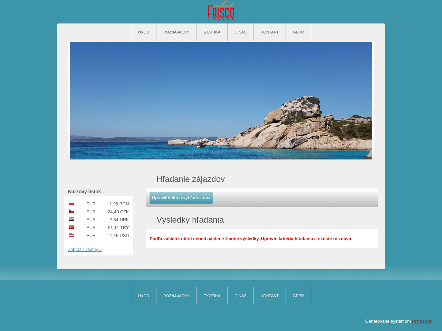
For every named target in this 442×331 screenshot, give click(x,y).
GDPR (298, 32)
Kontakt (270, 32)
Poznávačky (176, 32)
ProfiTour (422, 321)
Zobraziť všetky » (85, 249)
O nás (240, 32)
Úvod (143, 32)
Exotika (212, 32)
